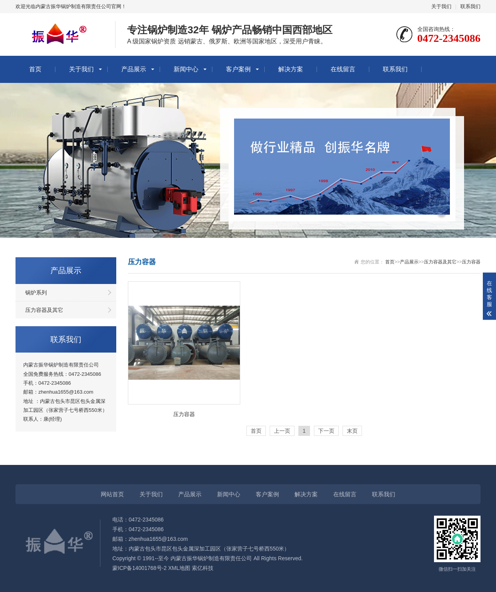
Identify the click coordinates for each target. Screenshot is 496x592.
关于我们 (441, 6)
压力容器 (471, 262)
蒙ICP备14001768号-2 (139, 568)
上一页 (282, 431)
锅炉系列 (36, 292)
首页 (35, 69)
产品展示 (133, 69)
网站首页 (112, 494)
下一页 (326, 431)
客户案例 (238, 69)
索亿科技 (203, 568)
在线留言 (343, 69)
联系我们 (470, 6)
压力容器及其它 (44, 310)
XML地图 (179, 568)
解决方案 (290, 69)
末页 (352, 431)
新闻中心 (186, 69)
